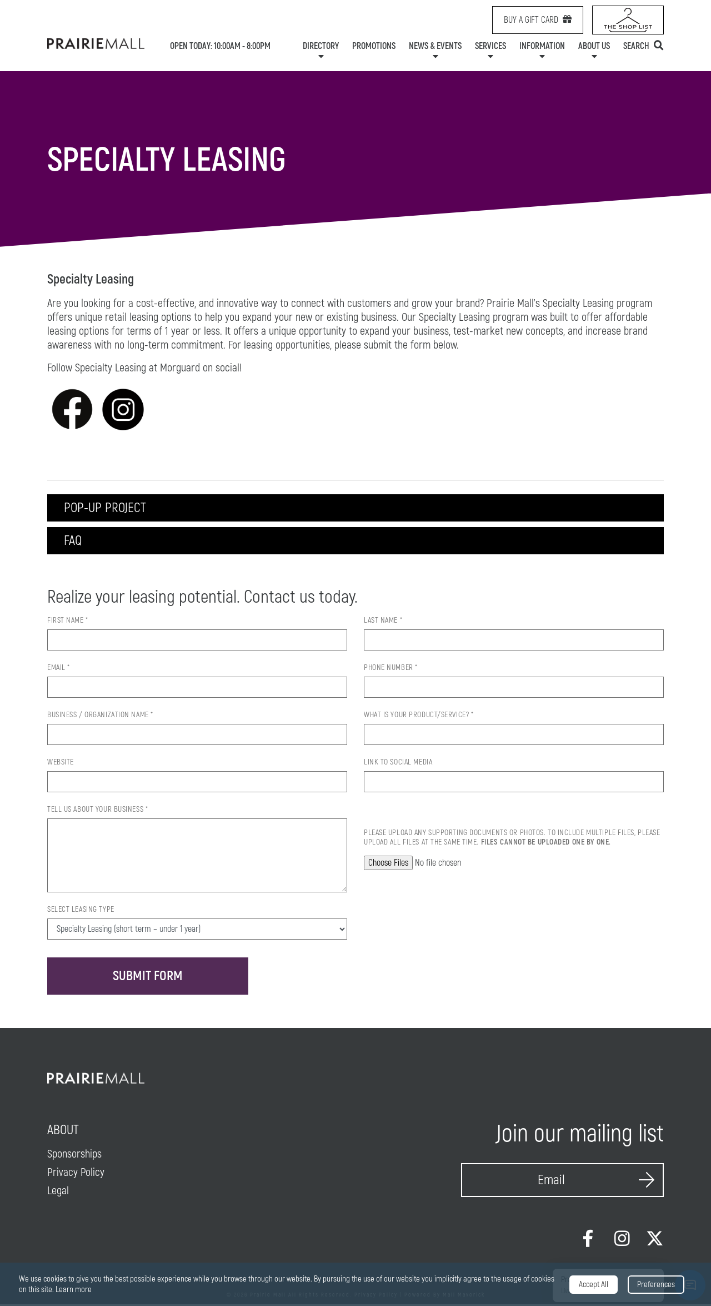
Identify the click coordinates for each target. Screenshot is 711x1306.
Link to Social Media (398, 763)
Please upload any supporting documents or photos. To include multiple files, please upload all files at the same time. (512, 838)
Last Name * (383, 621)
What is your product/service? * (418, 716)
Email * (58, 668)
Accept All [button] (593, 1284)
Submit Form (149, 977)
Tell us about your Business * (97, 810)
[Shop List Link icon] (628, 20)
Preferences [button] (656, 1284)
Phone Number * (391, 668)
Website (60, 763)
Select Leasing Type (80, 910)
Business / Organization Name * (100, 716)
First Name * (67, 621)
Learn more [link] (74, 1289)
